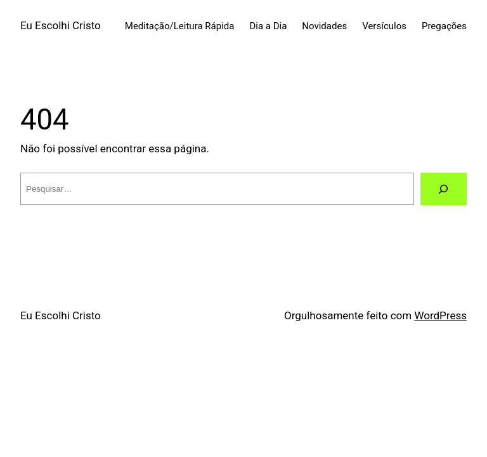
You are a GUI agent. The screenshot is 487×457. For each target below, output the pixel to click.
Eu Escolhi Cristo (60, 25)
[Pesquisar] (443, 189)
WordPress (440, 315)
